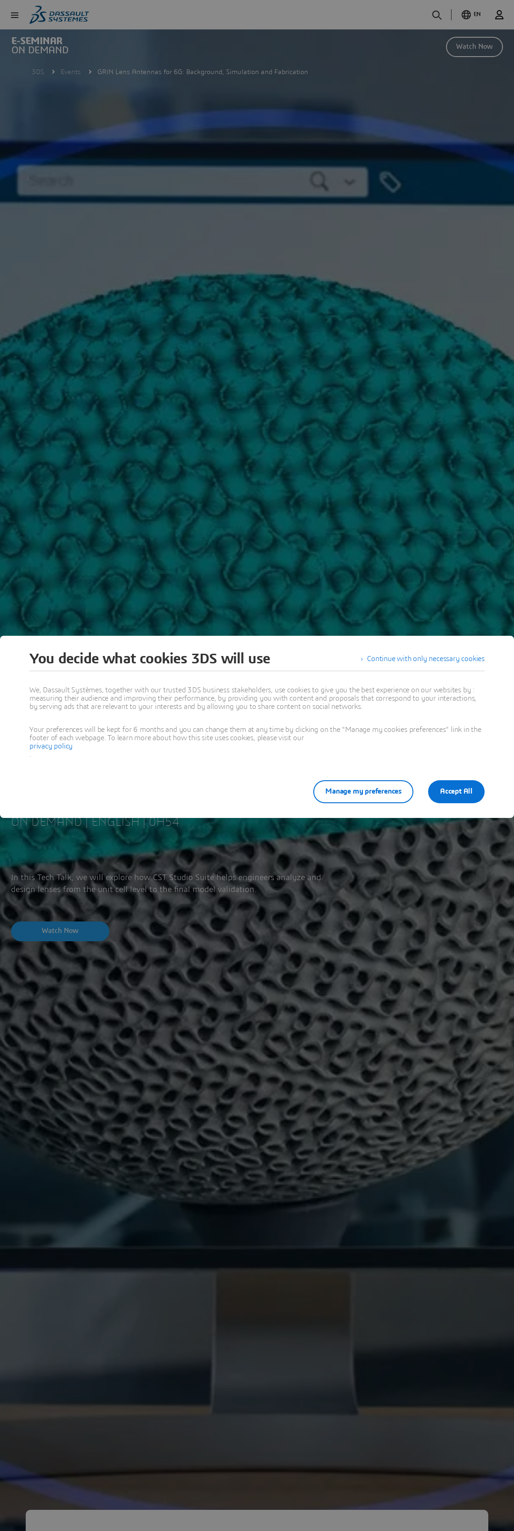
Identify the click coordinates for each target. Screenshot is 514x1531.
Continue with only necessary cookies (426, 658)
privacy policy (51, 746)
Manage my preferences (363, 791)
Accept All (456, 791)
